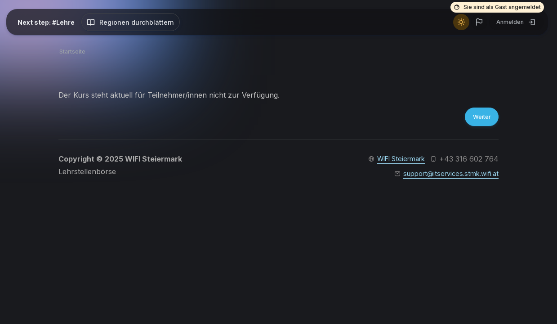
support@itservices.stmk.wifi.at (446, 175)
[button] (479, 22)
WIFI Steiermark (397, 160)
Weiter (479, 118)
